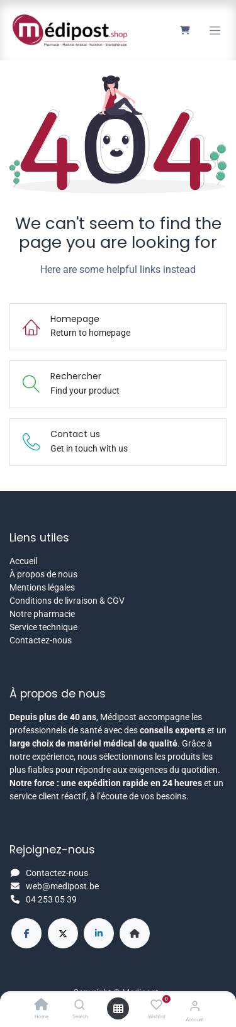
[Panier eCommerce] (184, 30)
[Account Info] (195, 1006)
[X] (63, 933)
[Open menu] (118, 1008)
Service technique (43, 627)
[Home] (41, 1006)
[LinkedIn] (99, 933)
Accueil (23, 561)
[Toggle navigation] (215, 30)
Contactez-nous (40, 640)
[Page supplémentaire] (135, 933)
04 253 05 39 (51, 899)
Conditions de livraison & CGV (67, 601)
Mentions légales (42, 587)
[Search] (80, 1006)
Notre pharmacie (42, 614)
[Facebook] (26, 933)
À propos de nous (43, 574)
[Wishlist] (156, 1005)
